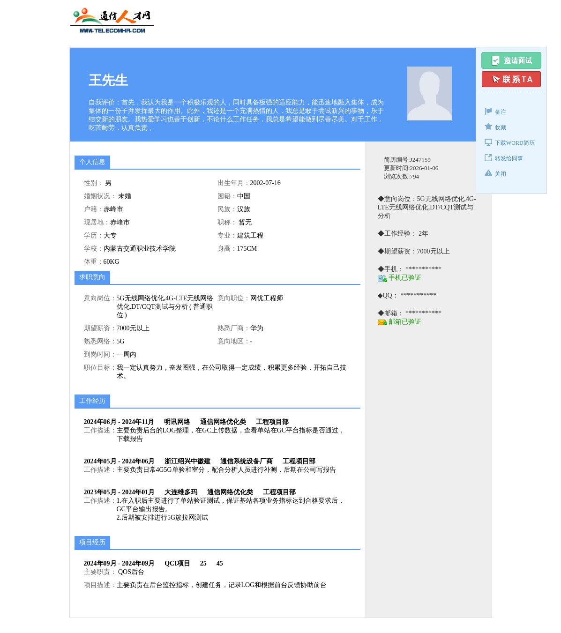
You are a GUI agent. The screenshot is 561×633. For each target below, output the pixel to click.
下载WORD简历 (510, 142)
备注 (495, 111)
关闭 (495, 173)
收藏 (495, 127)
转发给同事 (504, 158)
